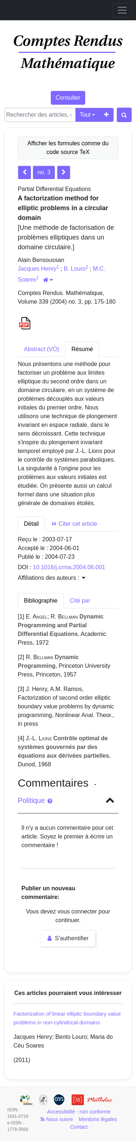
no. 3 (43, 172)
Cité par (80, 600)
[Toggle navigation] (122, 10)
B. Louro (75, 269)
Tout (85, 115)
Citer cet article (74, 524)
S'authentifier (68, 938)
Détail (31, 524)
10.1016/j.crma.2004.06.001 (69, 567)
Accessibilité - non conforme (79, 1112)
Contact (78, 1127)
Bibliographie (41, 600)
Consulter (67, 98)
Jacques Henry (37, 269)
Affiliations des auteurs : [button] (51, 578)
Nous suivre (57, 1119)
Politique (35, 800)
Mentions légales (98, 1119)
